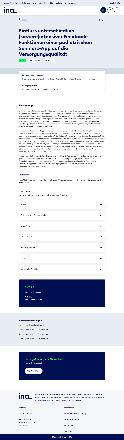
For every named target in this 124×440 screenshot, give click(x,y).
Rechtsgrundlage (62, 247)
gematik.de (56, 3)
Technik (62, 258)
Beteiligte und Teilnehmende (62, 215)
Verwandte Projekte (62, 269)
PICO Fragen (62, 236)
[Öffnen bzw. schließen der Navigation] (117, 10)
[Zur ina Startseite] (10, 10)
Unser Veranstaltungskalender (17, 3)
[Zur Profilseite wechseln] (110, 10)
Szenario (62, 204)
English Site (115, 3)
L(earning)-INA (40, 3)
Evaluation (62, 226)
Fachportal (70, 3)
